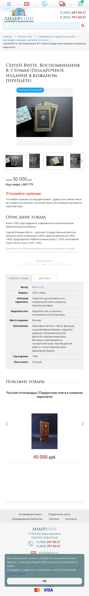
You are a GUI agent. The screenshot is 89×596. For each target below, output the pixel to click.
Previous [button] (9, 161)
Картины (54, 519)
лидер (44, 529)
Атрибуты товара (19, 278)
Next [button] (80, 161)
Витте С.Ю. (38, 287)
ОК (44, 581)
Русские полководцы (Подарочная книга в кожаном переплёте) (44, 395)
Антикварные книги (30, 514)
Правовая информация (44, 537)
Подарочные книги (59, 514)
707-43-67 (73, 17)
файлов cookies (16, 573)
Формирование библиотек (27, 519)
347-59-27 (73, 13)
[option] (44, 117)
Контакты (71, 519)
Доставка (44, 278)
